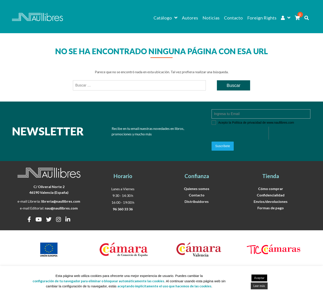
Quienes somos (196, 187)
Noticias (211, 17)
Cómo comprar (270, 187)
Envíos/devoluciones (271, 200)
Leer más (259, 286)
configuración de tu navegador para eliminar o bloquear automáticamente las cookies (98, 281)
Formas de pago (270, 207)
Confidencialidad (270, 194)
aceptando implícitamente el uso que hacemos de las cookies (164, 286)
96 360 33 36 (123, 208)
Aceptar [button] (259, 278)
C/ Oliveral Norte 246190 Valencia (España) (48, 189)
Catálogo (163, 17)
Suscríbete (222, 146)
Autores (190, 17)
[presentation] (240, 133)
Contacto (233, 17)
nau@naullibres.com (61, 207)
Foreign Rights (261, 17)
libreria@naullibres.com (60, 200)
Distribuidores (197, 200)
